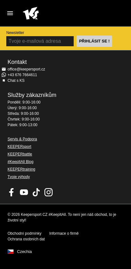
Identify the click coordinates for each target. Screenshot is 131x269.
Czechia (24, 251)
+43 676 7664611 (22, 75)
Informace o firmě (63, 233)
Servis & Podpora (22, 139)
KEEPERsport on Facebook (12, 192)
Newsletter (15, 33)
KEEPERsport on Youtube (24, 192)
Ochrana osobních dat (26, 239)
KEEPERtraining (21, 169)
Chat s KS (16, 80)
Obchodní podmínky (24, 233)
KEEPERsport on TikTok (36, 192)
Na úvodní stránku (60, 13)
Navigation (10, 13)
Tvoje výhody (19, 177)
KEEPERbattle (20, 154)
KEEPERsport (19, 146)
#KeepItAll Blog (20, 162)
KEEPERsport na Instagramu (48, 192)
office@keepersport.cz (26, 69)
